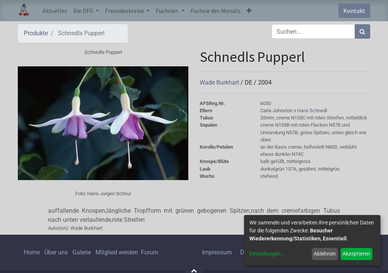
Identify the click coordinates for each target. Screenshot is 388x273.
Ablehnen (325, 254)
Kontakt (354, 10)
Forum (149, 252)
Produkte (36, 33)
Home (32, 252)
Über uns (56, 252)
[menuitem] (54, 10)
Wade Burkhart (220, 82)
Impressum (217, 252)
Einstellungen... (267, 254)
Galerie (81, 252)
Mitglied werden (117, 252)
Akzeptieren (356, 254)
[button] (249, 10)
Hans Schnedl (312, 110)
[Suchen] (362, 31)
